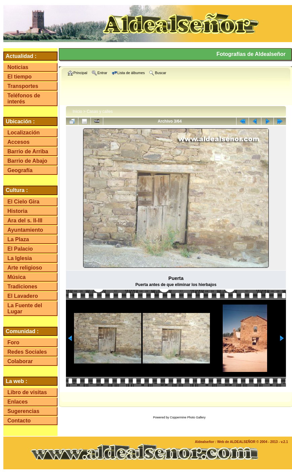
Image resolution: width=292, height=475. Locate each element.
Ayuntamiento (25, 230)
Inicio (77, 111)
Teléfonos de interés (23, 98)
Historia (17, 211)
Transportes (22, 86)
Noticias (17, 67)
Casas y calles (100, 111)
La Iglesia (19, 258)
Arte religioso (24, 268)
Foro (13, 342)
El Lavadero (22, 296)
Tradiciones (22, 286)
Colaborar (20, 361)
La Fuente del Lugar (24, 308)
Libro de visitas (27, 392)
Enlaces (17, 402)
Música (16, 277)
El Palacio (20, 249)
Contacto (19, 420)
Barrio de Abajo (27, 161)
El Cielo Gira (23, 201)
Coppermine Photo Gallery (188, 417)
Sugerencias (23, 411)
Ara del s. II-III (24, 220)
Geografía (20, 170)
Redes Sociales (27, 352)
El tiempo (19, 77)
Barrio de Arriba (27, 151)
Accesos (18, 142)
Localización (23, 132)
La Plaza (18, 239)
